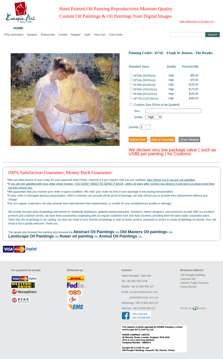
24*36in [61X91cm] (142, 84)
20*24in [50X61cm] (142, 80)
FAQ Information (13, 34)
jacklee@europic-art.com (144, 297)
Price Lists (153, 28)
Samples (32, 34)
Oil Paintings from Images (81, 28)
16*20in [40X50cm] (142, 75)
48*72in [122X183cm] (144, 98)
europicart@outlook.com (144, 292)
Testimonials (48, 34)
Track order (116, 34)
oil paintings (46, 211)
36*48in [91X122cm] (143, 94)
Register (76, 34)
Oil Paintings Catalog (43, 28)
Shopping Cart (182, 28)
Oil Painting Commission (122, 28)
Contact (62, 34)
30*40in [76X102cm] (143, 89)
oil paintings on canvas (191, 219)
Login (87, 34)
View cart (99, 34)
